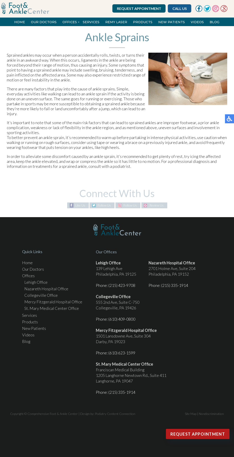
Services (91, 22)
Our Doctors (44, 22)
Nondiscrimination (211, 414)
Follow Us (104, 205)
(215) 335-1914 (174, 285)
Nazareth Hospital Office (46, 288)
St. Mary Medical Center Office (51, 308)
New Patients (171, 22)
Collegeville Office (41, 295)
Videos (197, 22)
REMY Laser (116, 22)
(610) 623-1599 (121, 352)
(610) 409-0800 (121, 319)
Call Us (180, 8)
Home (19, 22)
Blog (214, 22)
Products (142, 22)
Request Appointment (139, 8)
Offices (69, 22)
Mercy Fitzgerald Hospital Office (53, 301)
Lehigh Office (36, 282)
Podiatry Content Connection (115, 414)
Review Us (156, 205)
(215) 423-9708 (121, 285)
